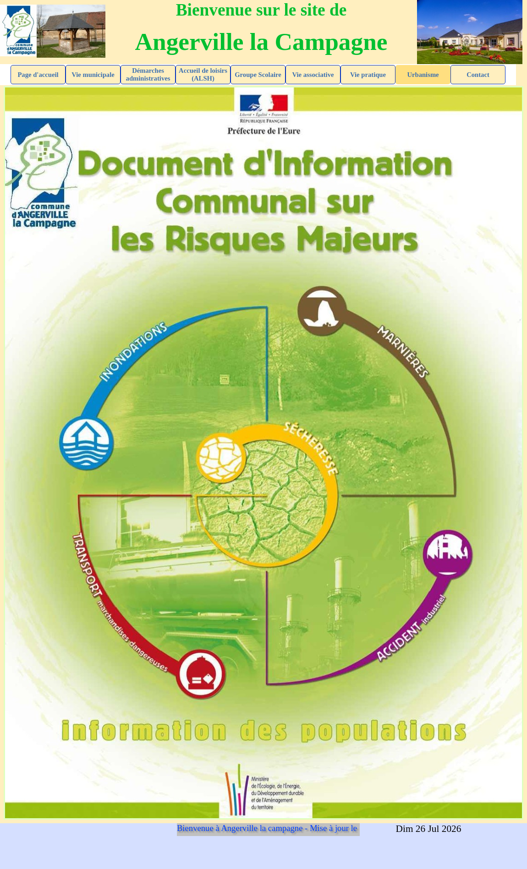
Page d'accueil (37, 74)
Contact (478, 74)
